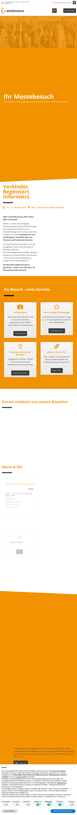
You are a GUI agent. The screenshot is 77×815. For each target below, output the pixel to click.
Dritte (44, 779)
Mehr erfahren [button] (9, 811)
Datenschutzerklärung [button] (59, 771)
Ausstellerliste (20, 337)
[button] (54, 10)
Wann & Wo (56, 382)
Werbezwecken (62, 783)
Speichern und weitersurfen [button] (63, 811)
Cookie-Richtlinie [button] (21, 777)
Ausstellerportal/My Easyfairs (61, 3)
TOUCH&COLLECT (56, 335)
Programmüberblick (20, 383)
